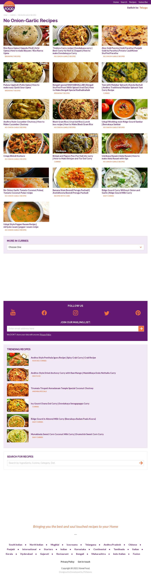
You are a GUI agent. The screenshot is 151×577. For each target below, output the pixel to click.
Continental (99, 549)
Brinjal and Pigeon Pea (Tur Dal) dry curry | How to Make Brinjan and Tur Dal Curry (73, 157)
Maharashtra (99, 553)
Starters (48, 549)
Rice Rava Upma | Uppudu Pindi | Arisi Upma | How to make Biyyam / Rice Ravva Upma (23, 50)
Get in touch (84, 562)
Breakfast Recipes (12, 56)
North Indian (36, 544)
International (29, 549)
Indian (63, 549)
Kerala (9, 553)
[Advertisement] (75, 277)
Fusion (136, 553)
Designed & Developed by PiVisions (75, 572)
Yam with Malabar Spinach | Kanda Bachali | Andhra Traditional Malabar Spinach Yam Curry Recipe (122, 87)
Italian (135, 549)
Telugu (143, 7)
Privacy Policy (45, 334)
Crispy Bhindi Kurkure (14, 156)
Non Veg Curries (39, 361)
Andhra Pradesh (112, 544)
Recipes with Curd (62, 196)
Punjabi (11, 549)
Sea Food (36, 376)
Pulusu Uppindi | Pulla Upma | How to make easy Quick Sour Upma (21, 86)
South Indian (15, 544)
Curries (13, 15)
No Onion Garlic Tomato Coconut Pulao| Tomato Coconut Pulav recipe (23, 191)
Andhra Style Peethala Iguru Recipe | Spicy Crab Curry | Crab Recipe (63, 357)
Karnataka (80, 549)
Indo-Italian (119, 553)
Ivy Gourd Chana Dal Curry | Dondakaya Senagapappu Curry (60, 403)
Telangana (90, 544)
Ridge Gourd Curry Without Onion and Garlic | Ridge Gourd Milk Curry (121, 191)
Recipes (132, 2)
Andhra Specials (39, 391)
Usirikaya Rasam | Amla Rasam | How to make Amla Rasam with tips (121, 157)
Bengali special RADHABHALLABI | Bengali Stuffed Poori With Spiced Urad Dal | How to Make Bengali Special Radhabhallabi (73, 87)
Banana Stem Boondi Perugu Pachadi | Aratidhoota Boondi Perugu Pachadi (71, 191)
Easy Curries (108, 196)
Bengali (80, 553)
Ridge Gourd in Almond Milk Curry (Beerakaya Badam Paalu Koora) (63, 419)
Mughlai (55, 544)
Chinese (132, 544)
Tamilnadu (119, 549)
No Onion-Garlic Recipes (27, 15)
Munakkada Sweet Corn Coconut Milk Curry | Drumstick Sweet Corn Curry (67, 434)
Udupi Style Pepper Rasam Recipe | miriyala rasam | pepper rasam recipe (20, 225)
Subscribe (143, 2)
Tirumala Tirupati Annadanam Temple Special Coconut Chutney (62, 388)
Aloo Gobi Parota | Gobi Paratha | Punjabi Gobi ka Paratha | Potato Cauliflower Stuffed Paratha (122, 50)
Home (116, 2)
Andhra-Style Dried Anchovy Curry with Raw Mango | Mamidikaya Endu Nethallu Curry (73, 373)
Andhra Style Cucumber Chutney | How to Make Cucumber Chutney (24, 123)
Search (124, 2)
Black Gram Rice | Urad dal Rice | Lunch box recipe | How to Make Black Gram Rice (73, 123)
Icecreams (72, 544)
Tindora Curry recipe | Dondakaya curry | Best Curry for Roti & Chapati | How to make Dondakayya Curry (73, 50)
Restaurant (62, 553)
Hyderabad (26, 553)
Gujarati (44, 553)
